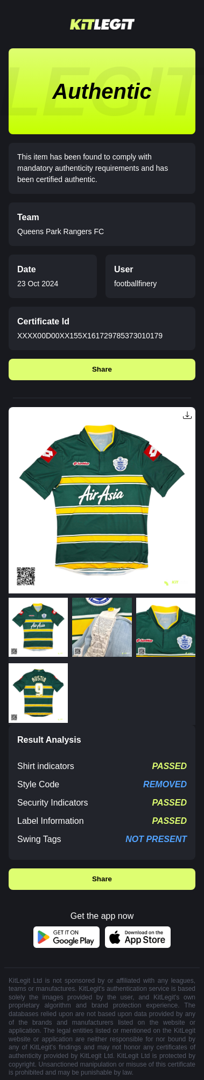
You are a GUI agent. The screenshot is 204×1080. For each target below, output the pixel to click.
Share (102, 369)
